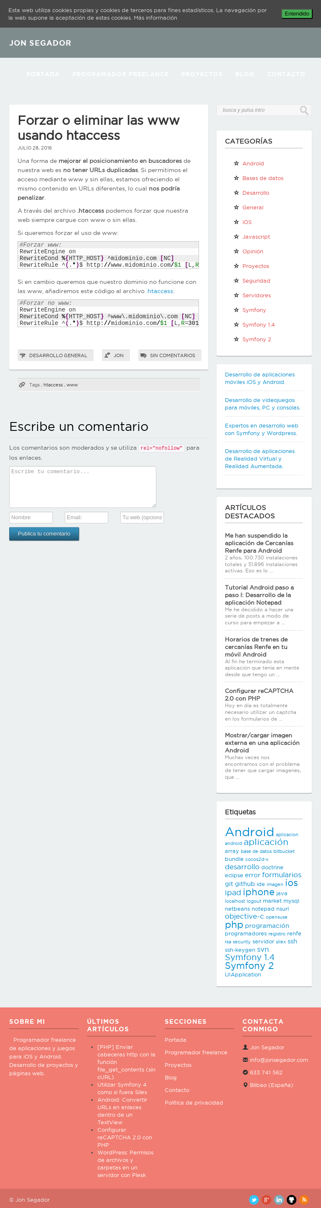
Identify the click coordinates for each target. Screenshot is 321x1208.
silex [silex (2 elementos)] (281, 941)
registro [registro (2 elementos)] (276, 933)
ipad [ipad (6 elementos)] (233, 892)
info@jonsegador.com (279, 1060)
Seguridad (251, 280)
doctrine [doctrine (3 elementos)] (272, 867)
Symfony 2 (252, 339)
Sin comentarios (172, 355)
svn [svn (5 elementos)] (263, 949)
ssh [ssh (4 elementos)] (292, 941)
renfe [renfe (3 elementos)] (294, 933)
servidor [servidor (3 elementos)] (263, 941)
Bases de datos (258, 178)
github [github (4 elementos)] (245, 883)
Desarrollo (46, 355)
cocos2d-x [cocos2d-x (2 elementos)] (256, 859)
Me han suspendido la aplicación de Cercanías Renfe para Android (259, 543)
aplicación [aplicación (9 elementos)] (266, 842)
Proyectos (202, 74)
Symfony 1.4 (254, 324)
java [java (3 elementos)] (282, 893)
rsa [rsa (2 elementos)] (228, 941)
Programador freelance (196, 1052)
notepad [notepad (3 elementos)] (263, 909)
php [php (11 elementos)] (234, 924)
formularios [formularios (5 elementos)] (281, 874)
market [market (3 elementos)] (272, 901)
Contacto (286, 74)
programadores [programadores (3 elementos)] (246, 933)
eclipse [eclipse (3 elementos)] (234, 875)
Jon (119, 355)
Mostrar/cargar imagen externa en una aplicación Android (262, 743)
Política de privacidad (194, 1102)
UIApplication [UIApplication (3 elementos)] (243, 974)
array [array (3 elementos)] (232, 851)
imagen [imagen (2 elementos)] (275, 884)
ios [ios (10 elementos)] (291, 883)
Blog (245, 74)
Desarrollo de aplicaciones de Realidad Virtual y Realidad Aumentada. (260, 458)
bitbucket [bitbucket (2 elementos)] (284, 851)
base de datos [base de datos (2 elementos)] (256, 851)
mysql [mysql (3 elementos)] (291, 901)
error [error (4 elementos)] (252, 874)
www (72, 384)
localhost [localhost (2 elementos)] (235, 901)
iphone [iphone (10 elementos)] (259, 892)
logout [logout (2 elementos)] (254, 901)
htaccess (53, 384)
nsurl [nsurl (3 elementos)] (282, 909)
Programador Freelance (120, 74)
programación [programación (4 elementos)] (267, 925)
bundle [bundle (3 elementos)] (234, 859)
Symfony (249, 310)
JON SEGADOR (40, 43)
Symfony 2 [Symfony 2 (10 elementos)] (249, 966)
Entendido (297, 13)
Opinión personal (248, 253)
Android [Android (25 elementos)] (249, 831)
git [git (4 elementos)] (229, 883)
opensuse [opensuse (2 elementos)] (277, 917)
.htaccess (159, 291)
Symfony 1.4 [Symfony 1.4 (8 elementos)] (250, 957)
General (75, 355)
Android (248, 163)
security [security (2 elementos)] (242, 941)
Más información (155, 18)
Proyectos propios (251, 267)
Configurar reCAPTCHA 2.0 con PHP (124, 1137)
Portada (43, 74)
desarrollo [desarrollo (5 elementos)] (242, 867)
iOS (242, 222)
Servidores (252, 295)
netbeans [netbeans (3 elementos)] (237, 909)
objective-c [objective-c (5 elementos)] (244, 916)
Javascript (251, 237)
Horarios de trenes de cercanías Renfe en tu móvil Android (256, 647)
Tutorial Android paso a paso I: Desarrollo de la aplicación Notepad (259, 595)
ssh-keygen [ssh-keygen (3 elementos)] (240, 950)
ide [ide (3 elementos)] (261, 884)
